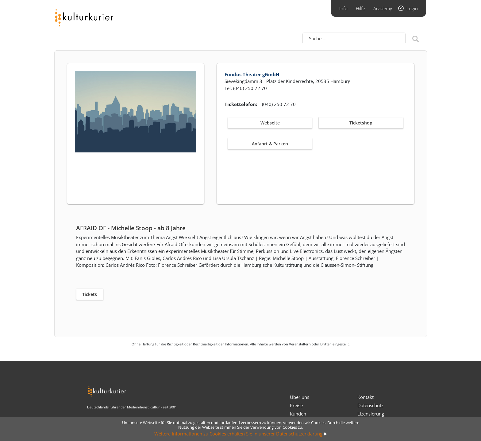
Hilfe (360, 8)
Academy (382, 8)
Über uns (299, 397)
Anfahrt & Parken (270, 144)
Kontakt (365, 397)
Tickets (89, 294)
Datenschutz (370, 405)
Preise (296, 405)
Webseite (270, 123)
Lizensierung (370, 414)
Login (412, 8)
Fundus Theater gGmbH (252, 74)
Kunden (298, 414)
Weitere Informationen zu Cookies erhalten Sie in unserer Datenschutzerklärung (238, 434)
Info (343, 8)
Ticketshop (360, 123)
